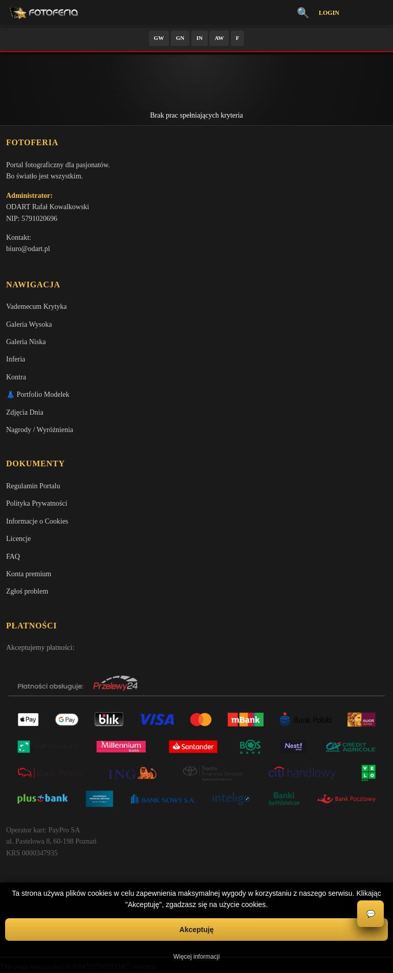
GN (180, 38)
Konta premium (28, 574)
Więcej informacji (196, 956)
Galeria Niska (26, 342)
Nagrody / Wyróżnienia (39, 430)
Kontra (16, 377)
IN (199, 38)
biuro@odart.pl (28, 249)
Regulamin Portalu (33, 486)
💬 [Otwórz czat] (370, 914)
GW (159, 38)
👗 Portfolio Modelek (38, 394)
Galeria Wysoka (29, 324)
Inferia (15, 359)
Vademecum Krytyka (36, 306)
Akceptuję (197, 929)
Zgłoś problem (27, 591)
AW (219, 38)
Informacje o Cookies (37, 521)
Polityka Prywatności (36, 503)
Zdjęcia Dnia (24, 412)
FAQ (13, 556)
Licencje (18, 538)
